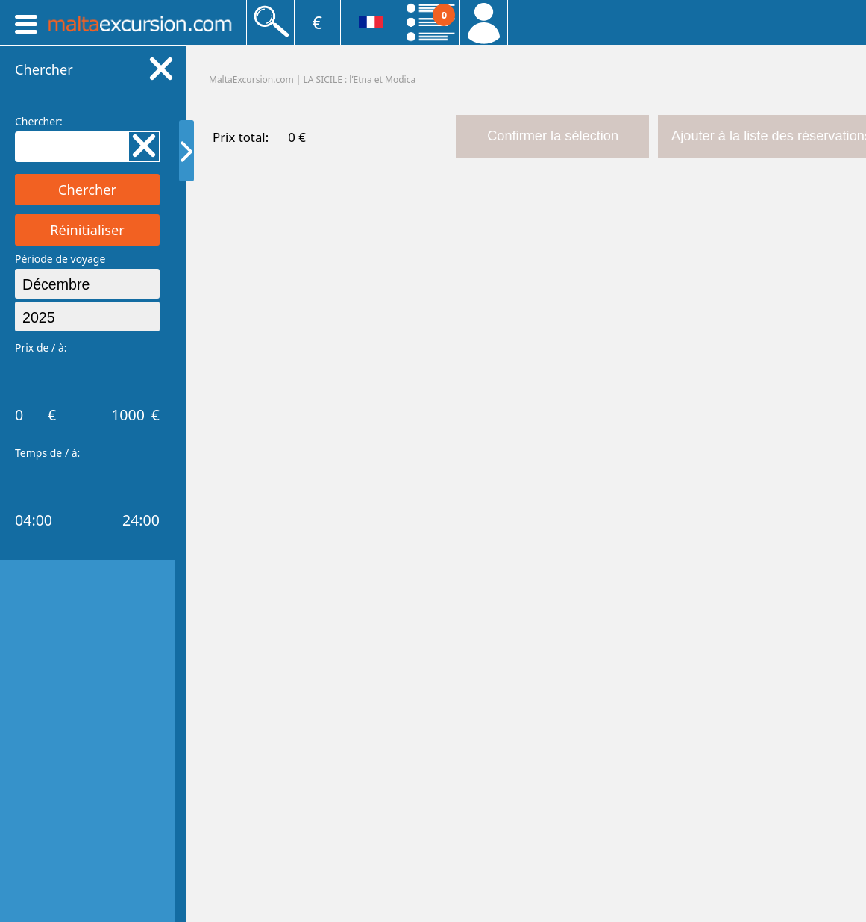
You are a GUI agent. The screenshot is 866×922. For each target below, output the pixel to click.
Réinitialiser (87, 230)
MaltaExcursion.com (251, 79)
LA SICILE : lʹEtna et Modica (360, 79)
